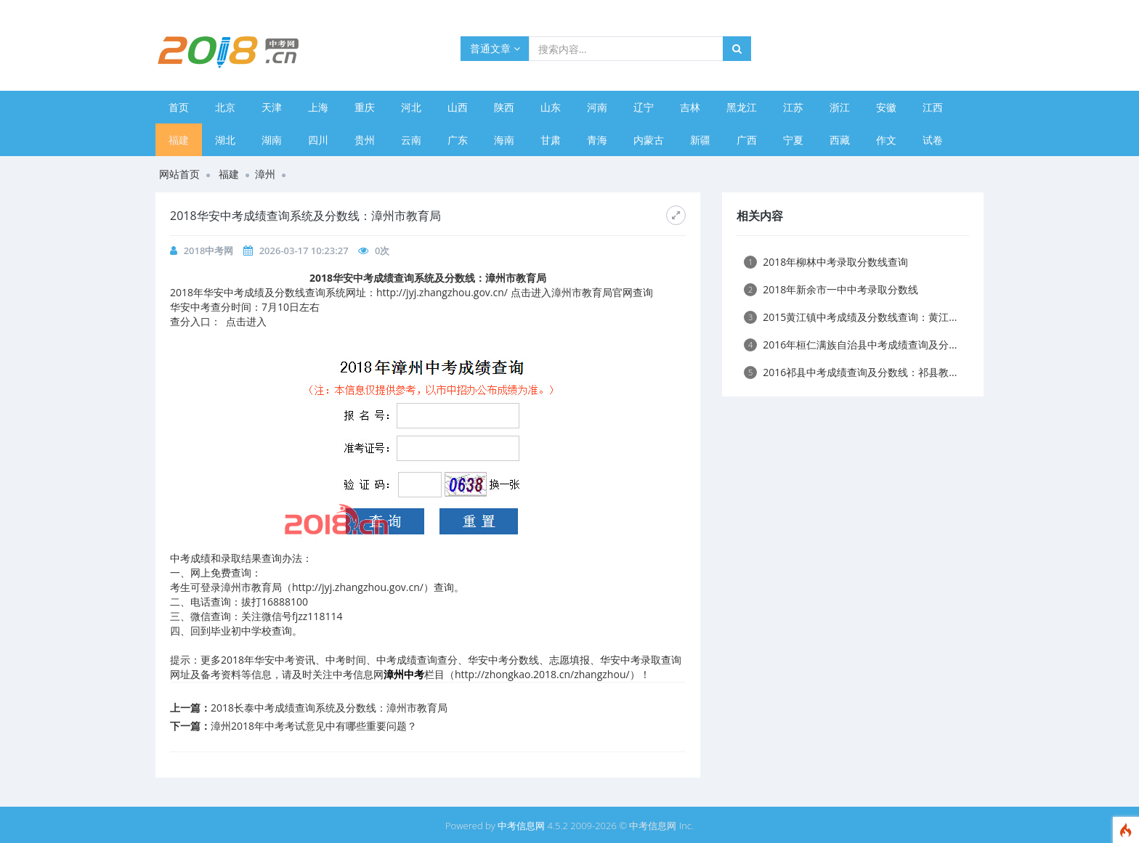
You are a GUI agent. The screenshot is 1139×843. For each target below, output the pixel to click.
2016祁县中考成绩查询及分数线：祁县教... (850, 372)
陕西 (504, 107)
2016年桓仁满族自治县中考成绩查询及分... (850, 344)
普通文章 (495, 48)
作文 (886, 140)
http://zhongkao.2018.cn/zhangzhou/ (542, 674)
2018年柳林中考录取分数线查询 (826, 262)
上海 (318, 107)
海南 (504, 140)
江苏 (793, 107)
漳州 (265, 174)
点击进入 (246, 321)
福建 (179, 140)
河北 (411, 107)
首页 (179, 107)
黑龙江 (741, 107)
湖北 (225, 140)
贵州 (364, 140)
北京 (225, 107)
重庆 (364, 107)
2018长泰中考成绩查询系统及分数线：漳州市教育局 (329, 707)
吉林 (690, 107)
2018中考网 (209, 250)
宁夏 (793, 140)
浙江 (840, 107)
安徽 (886, 107)
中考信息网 (521, 825)
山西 (457, 107)
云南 (411, 140)
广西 (747, 140)
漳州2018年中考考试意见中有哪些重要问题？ (314, 726)
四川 (318, 140)
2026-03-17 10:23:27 (304, 250)
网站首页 (179, 174)
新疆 (700, 140)
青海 (597, 140)
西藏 (840, 140)
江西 (933, 107)
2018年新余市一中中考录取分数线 (831, 289)
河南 (597, 107)
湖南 (272, 140)
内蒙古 (648, 140)
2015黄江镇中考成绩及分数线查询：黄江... (850, 317)
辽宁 (643, 107)
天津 (272, 107)
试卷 (933, 140)
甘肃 (550, 140)
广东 (457, 140)
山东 (550, 107)
